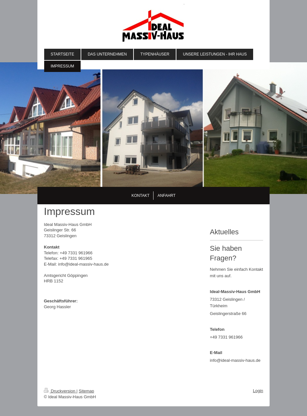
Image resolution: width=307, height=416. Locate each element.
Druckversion (60, 391)
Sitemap (86, 391)
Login (258, 390)
